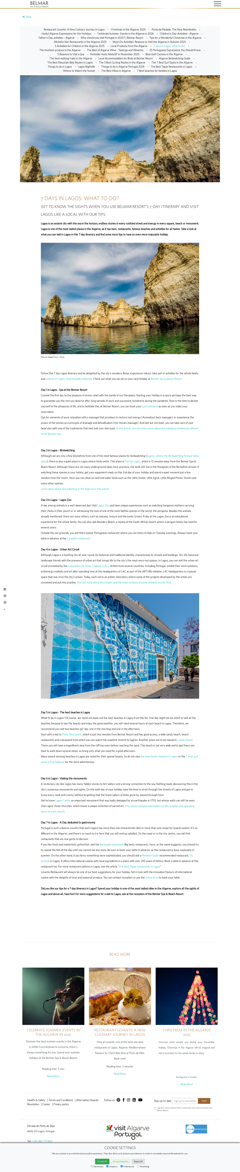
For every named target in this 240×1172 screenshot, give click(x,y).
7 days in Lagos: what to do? (169, 46)
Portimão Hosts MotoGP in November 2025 (114, 54)
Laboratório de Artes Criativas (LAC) (88, 566)
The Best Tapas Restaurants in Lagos (171, 66)
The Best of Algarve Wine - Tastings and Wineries (115, 50)
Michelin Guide (150, 855)
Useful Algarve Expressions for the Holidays (66, 33)
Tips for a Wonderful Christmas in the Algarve (175, 37)
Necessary (97, 1166)
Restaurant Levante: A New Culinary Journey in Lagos (74, 29)
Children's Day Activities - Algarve (179, 33)
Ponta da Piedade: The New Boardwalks (174, 29)
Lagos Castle (62, 800)
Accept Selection (120, 1161)
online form (151, 877)
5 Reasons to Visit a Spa (70, 54)
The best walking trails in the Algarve (70, 58)
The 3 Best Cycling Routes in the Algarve (122, 62)
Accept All (102, 1161)
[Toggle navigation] (217, 4)
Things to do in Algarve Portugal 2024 (122, 66)
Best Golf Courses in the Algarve (164, 54)
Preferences (127, 1166)
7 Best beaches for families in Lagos (157, 70)
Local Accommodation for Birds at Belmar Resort (125, 58)
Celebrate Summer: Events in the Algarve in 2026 (126, 33)
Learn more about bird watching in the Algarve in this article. (75, 488)
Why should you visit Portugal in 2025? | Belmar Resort (112, 37)
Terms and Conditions (61, 1100)
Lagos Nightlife (86, 66)
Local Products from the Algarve (129, 46)
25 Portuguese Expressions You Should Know (175, 50)
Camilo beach (184, 739)
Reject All (138, 1161)
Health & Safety (36, 1100)
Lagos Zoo (103, 505)
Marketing (143, 1166)
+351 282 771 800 (42, 1141)
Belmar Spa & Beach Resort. (166, 378)
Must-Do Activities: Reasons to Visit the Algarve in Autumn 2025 (149, 41)
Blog (26, 16)
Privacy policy (61, 1104)
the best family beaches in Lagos (159, 756)
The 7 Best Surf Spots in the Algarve (172, 62)
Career (46, 1104)
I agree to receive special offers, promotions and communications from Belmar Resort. (184, 1109)
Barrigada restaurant (111, 844)
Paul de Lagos (132, 461)
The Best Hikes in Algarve (116, 70)
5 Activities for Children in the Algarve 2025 (80, 46)
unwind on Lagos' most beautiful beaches (69, 378)
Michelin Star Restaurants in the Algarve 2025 (80, 41)
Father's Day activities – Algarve (57, 37)
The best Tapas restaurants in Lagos (139, 866)
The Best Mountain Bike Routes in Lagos (70, 62)
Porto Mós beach (71, 734)
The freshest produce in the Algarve (60, 50)
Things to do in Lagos (60, 66)
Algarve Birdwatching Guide (174, 58)
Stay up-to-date (162, 1100)
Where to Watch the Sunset (79, 70)
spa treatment (150, 406)
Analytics (112, 1166)
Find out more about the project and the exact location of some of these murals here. (124, 582)
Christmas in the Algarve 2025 (128, 29)
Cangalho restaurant (78, 538)
